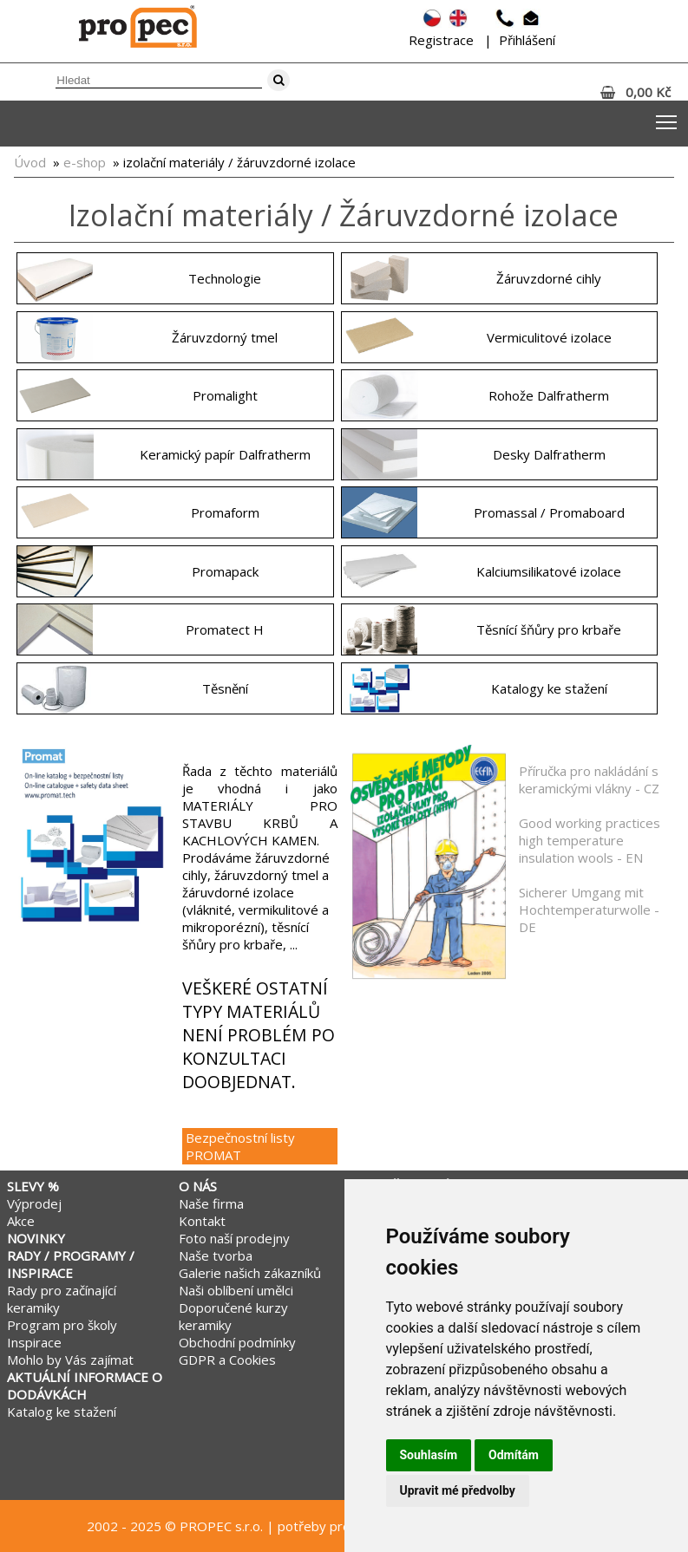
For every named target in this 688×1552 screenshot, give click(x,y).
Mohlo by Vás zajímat (70, 1359)
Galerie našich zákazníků (250, 1272)
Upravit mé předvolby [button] (457, 1490)
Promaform (225, 512)
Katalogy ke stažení (549, 688)
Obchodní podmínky (237, 1342)
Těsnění (225, 688)
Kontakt (202, 1220)
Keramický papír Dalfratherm (225, 454)
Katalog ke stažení (61, 1411)
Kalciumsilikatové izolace (548, 571)
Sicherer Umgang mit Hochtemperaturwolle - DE (589, 910)
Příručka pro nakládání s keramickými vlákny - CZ (589, 779)
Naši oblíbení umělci (236, 1290)
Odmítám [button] (513, 1455)
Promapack (225, 571)
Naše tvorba (215, 1255)
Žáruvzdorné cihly (548, 278)
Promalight (225, 395)
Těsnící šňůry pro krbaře (548, 629)
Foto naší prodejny (234, 1238)
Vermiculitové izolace (549, 337)
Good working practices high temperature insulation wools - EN (589, 840)
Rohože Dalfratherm (548, 395)
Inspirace (34, 1342)
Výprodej (34, 1203)
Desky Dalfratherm (549, 454)
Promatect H (225, 629)
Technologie (224, 278)
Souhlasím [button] (429, 1455)
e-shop (84, 162)
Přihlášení (527, 40)
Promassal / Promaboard (549, 512)
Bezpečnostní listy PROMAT (240, 1146)
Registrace (441, 40)
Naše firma (211, 1203)
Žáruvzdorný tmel (225, 337)
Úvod (30, 162)
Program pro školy (62, 1325)
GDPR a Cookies (227, 1359)
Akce (21, 1220)
